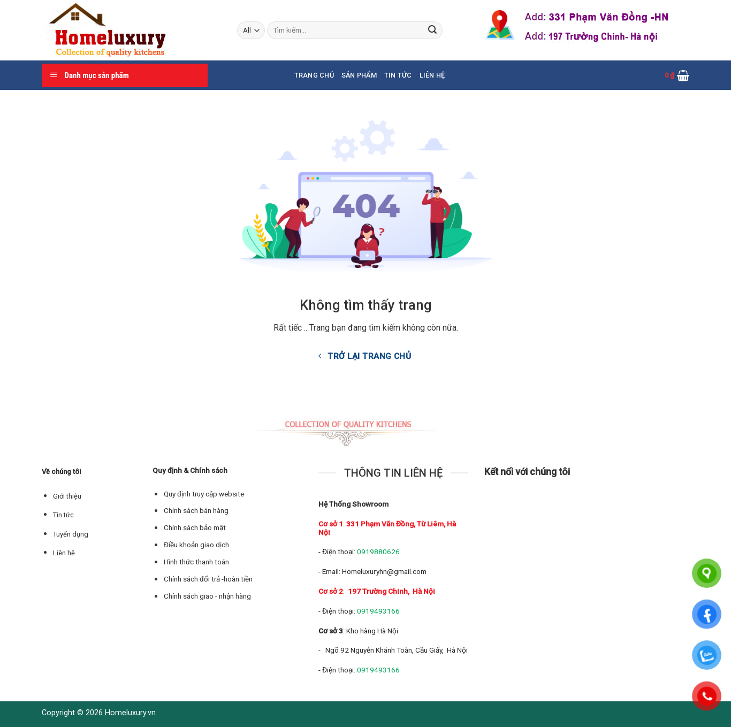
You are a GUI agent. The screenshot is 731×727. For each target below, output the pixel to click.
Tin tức (398, 75)
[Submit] (432, 30)
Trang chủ (314, 75)
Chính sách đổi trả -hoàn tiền (208, 579)
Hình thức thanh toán (196, 562)
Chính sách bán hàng (196, 511)
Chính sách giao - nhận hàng (207, 596)
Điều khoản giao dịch (196, 545)
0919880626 (378, 551)
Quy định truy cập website (204, 494)
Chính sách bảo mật (195, 528)
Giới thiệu (67, 496)
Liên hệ (432, 75)
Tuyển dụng (70, 534)
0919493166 (378, 611)
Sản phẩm (359, 75)
